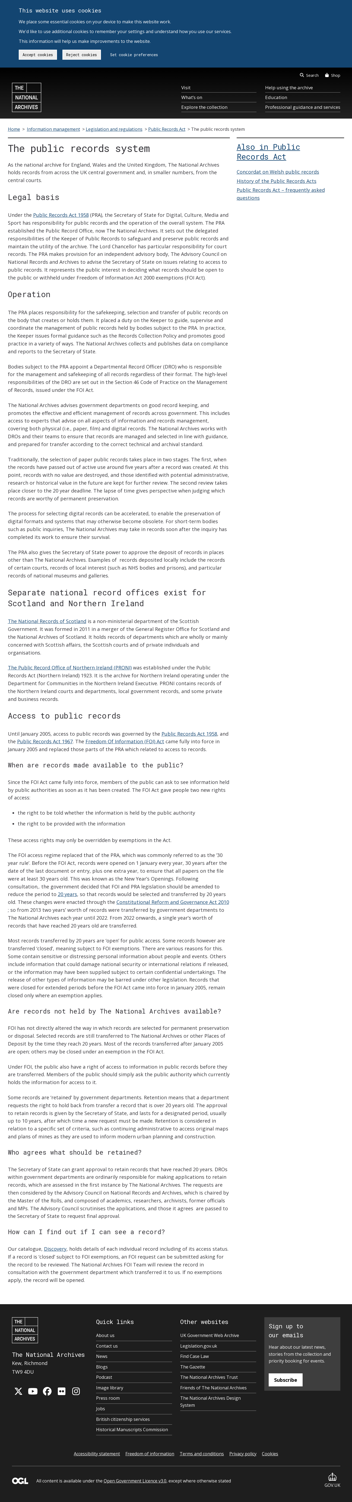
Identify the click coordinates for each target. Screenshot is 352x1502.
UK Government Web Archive (209, 1335)
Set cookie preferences (134, 54)
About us (105, 1335)
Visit (186, 87)
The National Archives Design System (210, 1401)
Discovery (55, 1249)
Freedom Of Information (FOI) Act (124, 741)
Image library (109, 1388)
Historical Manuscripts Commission (132, 1430)
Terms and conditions (202, 1454)
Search (309, 75)
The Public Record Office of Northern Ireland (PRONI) (70, 667)
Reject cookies (81, 54)
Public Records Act (166, 129)
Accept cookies (38, 54)
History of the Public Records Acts (276, 181)
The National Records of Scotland (47, 621)
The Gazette (192, 1367)
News (101, 1356)
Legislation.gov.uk (198, 1346)
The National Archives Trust (209, 1377)
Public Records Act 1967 (45, 741)
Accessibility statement (97, 1454)
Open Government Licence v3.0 (135, 1481)
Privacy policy (242, 1454)
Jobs (100, 1409)
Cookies (270, 1454)
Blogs (102, 1367)
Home (14, 129)
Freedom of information (149, 1454)
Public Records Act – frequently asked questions (281, 194)
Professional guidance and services (302, 107)
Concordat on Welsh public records (278, 172)
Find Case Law (194, 1356)
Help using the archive (289, 87)
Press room (108, 1398)
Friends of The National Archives (213, 1388)
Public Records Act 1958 (61, 215)
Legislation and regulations (114, 129)
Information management (53, 129)
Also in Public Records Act (268, 151)
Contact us (107, 1346)
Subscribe (285, 1380)
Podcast (104, 1377)
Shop (332, 75)
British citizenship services (123, 1419)
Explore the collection (204, 107)
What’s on (191, 97)
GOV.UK (332, 1480)
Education (276, 97)
